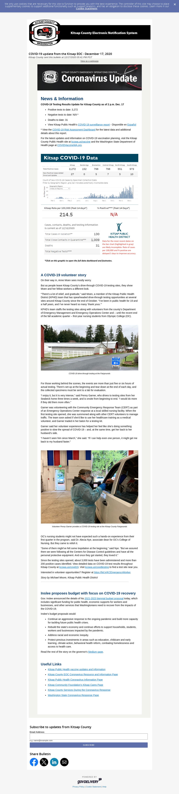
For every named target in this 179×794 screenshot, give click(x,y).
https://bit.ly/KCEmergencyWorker (112, 572)
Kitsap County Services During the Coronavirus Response (79, 690)
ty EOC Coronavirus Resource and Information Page (89, 674)
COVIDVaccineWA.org (69, 145)
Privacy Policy (78, 787)
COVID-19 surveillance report (94, 124)
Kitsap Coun (54, 674)
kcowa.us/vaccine (80, 141)
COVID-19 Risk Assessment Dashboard (73, 129)
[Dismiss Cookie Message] (174, 3)
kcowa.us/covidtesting (97, 567)
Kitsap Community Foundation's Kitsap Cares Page (75, 685)
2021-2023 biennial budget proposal (104, 598)
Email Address (37, 732)
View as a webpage (90, 61)
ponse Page (92, 695)
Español (131, 124)
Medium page (95, 651)
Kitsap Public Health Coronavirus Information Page (75, 679)
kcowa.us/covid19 (69, 567)
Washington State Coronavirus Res (67, 695)
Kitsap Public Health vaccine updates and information (76, 669)
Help (104, 787)
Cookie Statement (86, 8)
